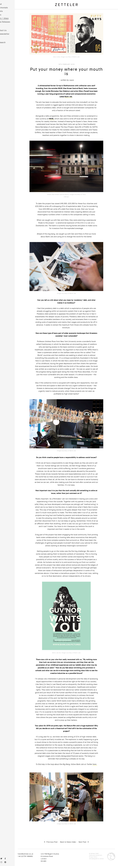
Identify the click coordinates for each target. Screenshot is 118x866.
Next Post (86, 842)
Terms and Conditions (95, 855)
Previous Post (55, 842)
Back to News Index (71, 842)
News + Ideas (9, 18)
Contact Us (8, 30)
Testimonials (8, 8)
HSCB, (54, 119)
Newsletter (11, 34)
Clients (6, 11)
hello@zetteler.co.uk (31, 854)
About (5, 4)
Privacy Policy (93, 857)
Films (5, 15)
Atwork (102, 858)
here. (98, 764)
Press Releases (9, 22)
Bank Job (71, 97)
